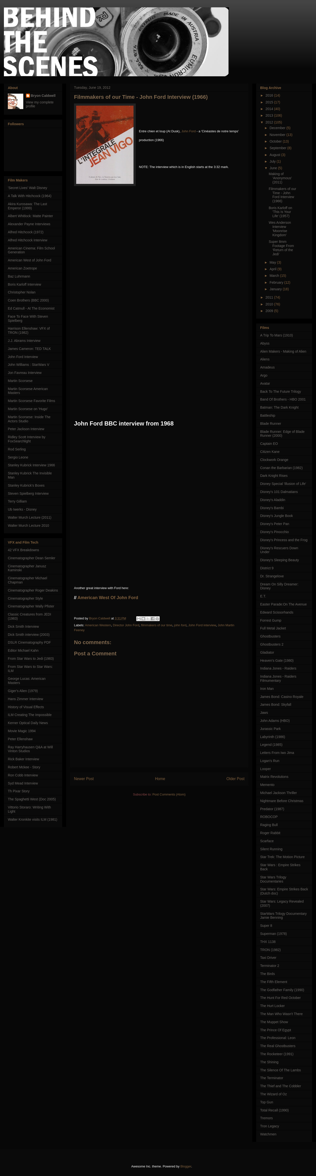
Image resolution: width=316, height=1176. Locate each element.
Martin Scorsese (20, 381)
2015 (270, 102)
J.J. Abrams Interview (24, 341)
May (273, 262)
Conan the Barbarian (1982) (281, 468)
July (273, 161)
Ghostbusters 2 (271, 644)
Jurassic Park (270, 729)
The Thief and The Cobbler (280, 1086)
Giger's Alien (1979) (23, 691)
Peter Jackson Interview (26, 429)
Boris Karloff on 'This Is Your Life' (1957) (280, 212)
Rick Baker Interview (23, 759)
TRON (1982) (270, 950)
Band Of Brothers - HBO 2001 (283, 399)
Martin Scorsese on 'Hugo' (28, 409)
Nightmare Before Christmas (282, 801)
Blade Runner (270, 424)
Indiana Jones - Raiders (278, 668)
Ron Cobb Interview (23, 775)
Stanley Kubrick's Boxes (26, 485)
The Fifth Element (273, 982)
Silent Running (271, 849)
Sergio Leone (18, 457)
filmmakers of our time (156, 625)
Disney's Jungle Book (276, 516)
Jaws (264, 713)
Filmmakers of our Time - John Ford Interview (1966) (282, 195)
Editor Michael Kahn (23, 650)
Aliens (264, 359)
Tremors (266, 1118)
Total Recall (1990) (274, 1110)
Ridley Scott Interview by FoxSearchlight (26, 439)
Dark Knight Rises (274, 476)
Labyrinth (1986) (272, 737)
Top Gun (266, 1102)
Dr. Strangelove (272, 576)
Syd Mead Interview (23, 783)
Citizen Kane (270, 452)
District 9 (266, 568)
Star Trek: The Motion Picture (282, 857)
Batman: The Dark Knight (279, 407)
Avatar (265, 383)
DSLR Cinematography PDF (29, 642)
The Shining (269, 1062)
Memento (267, 785)
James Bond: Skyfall (275, 704)
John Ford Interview (23, 357)
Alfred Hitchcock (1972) (26, 232)
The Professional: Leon (277, 1038)
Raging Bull (269, 825)
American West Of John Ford (107, 597)
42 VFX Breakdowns (23, 550)
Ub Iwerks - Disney (22, 509)
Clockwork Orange (274, 460)
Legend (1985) (271, 745)
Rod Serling (17, 449)
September (278, 148)
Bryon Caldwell (43, 96)
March (274, 276)
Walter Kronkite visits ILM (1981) (32, 819)
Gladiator (267, 652)
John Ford (188, 131)
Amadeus (267, 367)
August (275, 155)
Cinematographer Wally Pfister (31, 606)
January (276, 289)
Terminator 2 (269, 966)
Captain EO (269, 444)
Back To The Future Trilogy (280, 391)
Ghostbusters (270, 636)
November (277, 135)
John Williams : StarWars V (28, 365)
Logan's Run (269, 761)
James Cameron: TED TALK (29, 349)
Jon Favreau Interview (25, 373)
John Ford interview (202, 625)
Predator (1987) (272, 809)
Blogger (185, 1166)
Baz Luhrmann (19, 276)
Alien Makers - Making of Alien (283, 351)
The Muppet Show (274, 1022)
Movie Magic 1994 (22, 731)
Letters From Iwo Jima (277, 753)
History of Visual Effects (26, 707)
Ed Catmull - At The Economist (31, 308)
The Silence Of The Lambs (280, 1070)
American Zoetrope (22, 268)
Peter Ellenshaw (20, 739)
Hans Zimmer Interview (25, 699)
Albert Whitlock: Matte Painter (30, 216)
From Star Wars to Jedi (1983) (31, 659)
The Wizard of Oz (273, 1094)
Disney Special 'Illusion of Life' (283, 484)
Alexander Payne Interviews (29, 224)
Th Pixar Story (19, 791)
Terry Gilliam (17, 501)
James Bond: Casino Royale (282, 697)
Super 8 (266, 926)
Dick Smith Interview (23, 626)
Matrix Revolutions (274, 777)
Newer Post (84, 779)
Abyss (264, 343)
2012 (270, 122)
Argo (263, 375)
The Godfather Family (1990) (282, 990)
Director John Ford (126, 625)
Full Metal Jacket (273, 628)
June (273, 168)
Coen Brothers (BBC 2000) (28, 300)
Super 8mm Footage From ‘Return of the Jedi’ (281, 248)
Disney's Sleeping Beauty (279, 560)
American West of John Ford (29, 260)
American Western (98, 625)
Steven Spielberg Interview (28, 493)
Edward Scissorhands (276, 612)
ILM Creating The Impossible (30, 715)
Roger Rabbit (270, 833)
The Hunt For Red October (280, 998)
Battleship (267, 415)
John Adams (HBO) (275, 721)
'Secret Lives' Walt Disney (27, 188)
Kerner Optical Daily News (28, 723)
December (277, 128)
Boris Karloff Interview (24, 284)
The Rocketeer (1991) (276, 1054)
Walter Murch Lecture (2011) (29, 517)
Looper (265, 769)
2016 (270, 95)
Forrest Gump (270, 620)
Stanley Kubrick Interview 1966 (31, 465)
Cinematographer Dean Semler (31, 558)
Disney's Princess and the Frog (283, 540)
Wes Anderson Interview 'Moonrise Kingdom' (280, 229)
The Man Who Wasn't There (281, 1014)
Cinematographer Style (25, 598)
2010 (270, 304)
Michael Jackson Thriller (278, 793)
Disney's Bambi (272, 508)
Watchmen (268, 1134)
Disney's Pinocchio (274, 532)
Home (160, 779)
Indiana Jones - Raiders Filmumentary (278, 678)
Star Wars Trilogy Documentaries (273, 879)
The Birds (267, 974)
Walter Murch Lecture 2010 (28, 525)
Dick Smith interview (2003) (28, 635)
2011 (270, 297)
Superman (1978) (273, 934)
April (273, 269)
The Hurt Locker (272, 1006)
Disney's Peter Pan (274, 524)
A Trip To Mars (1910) (276, 335)
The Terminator (271, 1078)
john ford (180, 625)
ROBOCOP (269, 817)
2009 (270, 311)
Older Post (235, 779)
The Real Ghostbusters (277, 1046)
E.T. (263, 596)
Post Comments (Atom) (168, 794)
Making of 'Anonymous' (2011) (280, 178)
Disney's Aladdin (272, 500)
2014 (270, 109)
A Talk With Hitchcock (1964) (29, 196)
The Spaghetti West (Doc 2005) (32, 799)
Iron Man (267, 689)
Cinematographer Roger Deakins (33, 590)
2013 (270, 115)
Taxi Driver (268, 958)
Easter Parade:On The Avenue (283, 604)
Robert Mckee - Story (24, 767)
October (276, 141)
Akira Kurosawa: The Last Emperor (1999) (27, 206)
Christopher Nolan (22, 292)
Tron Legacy (269, 1126)
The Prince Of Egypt (275, 1030)
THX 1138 (268, 942)
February (276, 282)
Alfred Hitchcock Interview (27, 240)
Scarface (267, 841)
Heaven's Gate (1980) (277, 660)
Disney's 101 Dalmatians (279, 492)
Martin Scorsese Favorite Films (31, 401)
